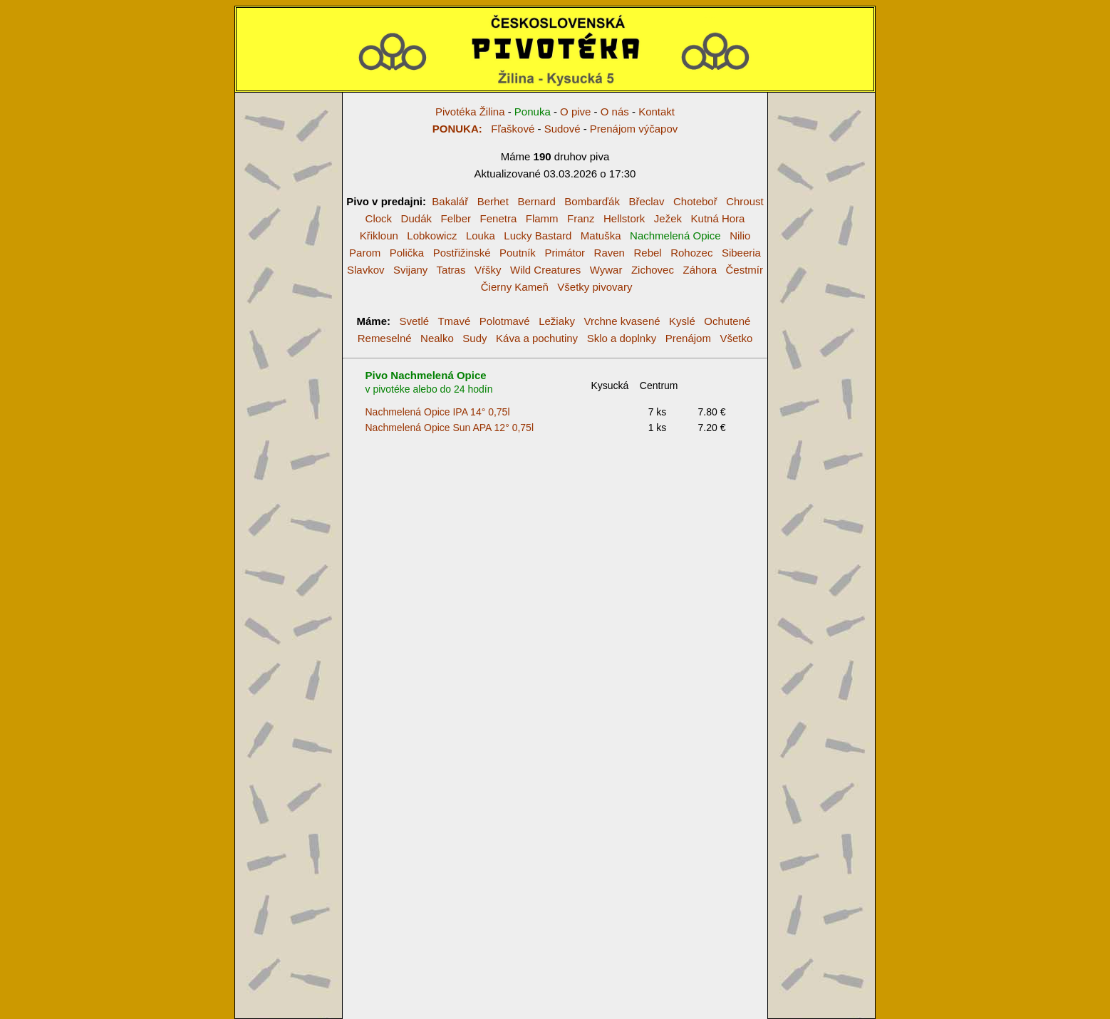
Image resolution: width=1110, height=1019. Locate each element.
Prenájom (688, 338)
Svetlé (415, 321)
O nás (615, 111)
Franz (580, 218)
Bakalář (450, 201)
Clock (379, 218)
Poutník (517, 253)
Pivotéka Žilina (470, 111)
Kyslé (682, 321)
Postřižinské (462, 253)
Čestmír (745, 270)
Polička (407, 253)
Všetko (736, 338)
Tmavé (453, 321)
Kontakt (656, 111)
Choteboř (695, 201)
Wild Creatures (545, 270)
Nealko (437, 338)
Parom (364, 253)
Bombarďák (592, 201)
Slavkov (366, 270)
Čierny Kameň (515, 287)
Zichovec (652, 270)
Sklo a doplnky (622, 338)
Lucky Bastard (537, 235)
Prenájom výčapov (634, 129)
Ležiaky (557, 321)
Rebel (647, 253)
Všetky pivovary (594, 287)
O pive (575, 111)
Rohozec (691, 253)
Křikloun (379, 235)
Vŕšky (488, 270)
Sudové (562, 129)
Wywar (606, 270)
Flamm (542, 218)
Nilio (740, 235)
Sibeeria (741, 253)
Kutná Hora (718, 218)
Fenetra (498, 218)
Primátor (564, 253)
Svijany (410, 270)
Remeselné (385, 338)
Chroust (745, 201)
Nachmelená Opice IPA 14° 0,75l (437, 412)
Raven (609, 253)
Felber (455, 218)
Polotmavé (504, 321)
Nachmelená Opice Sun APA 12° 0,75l (449, 427)
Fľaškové (483, 129)
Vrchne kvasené (622, 321)
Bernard (536, 201)
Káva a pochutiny (537, 338)
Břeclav (646, 201)
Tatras (451, 270)
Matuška (601, 235)
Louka (480, 235)
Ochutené (727, 321)
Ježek (668, 218)
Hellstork (624, 218)
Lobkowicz (432, 235)
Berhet (493, 201)
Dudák (416, 218)
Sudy (474, 338)
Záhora (700, 270)
